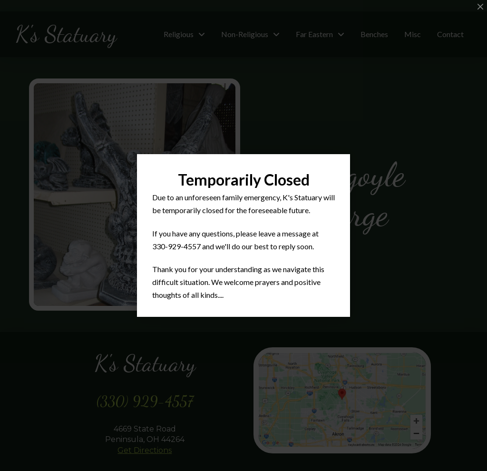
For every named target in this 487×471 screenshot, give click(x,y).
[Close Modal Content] (480, 6)
